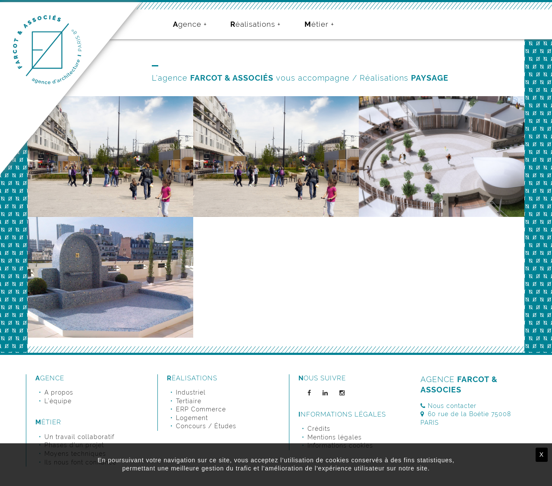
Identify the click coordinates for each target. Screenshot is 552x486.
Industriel (191, 392)
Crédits (318, 428)
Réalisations (252, 24)
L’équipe (58, 401)
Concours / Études (206, 426)
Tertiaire (188, 401)
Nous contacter (448, 405)
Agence (187, 24)
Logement (192, 417)
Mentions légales (334, 437)
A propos (58, 392)
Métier (316, 24)
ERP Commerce (201, 409)
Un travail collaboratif (79, 436)
